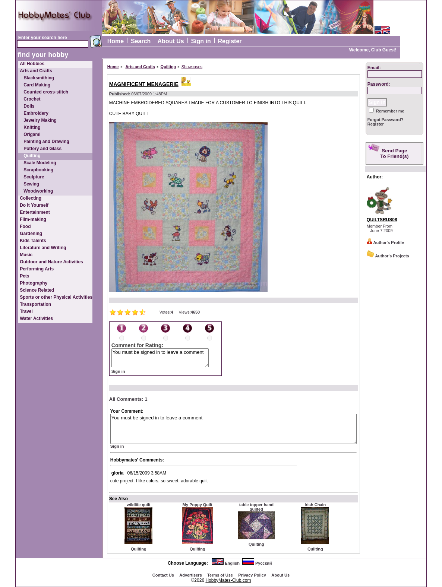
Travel (26, 311)
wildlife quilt (139, 504)
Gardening (31, 233)
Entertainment (35, 212)
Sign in (201, 41)
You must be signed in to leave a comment (160, 357)
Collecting (30, 198)
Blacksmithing (38, 77)
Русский (263, 563)
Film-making (33, 219)
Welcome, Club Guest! (373, 50)
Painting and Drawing (46, 141)
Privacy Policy (252, 575)
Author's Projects (388, 256)
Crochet (31, 99)
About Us (171, 41)
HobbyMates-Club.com (228, 580)
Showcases (191, 66)
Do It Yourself (34, 205)
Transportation (35, 304)
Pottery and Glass (42, 148)
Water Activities (36, 318)
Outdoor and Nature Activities (51, 261)
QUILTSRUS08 (382, 219)
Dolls (28, 106)
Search (141, 41)
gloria (117, 473)
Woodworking (38, 191)
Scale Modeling (39, 162)
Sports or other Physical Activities (56, 297)
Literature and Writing (43, 247)
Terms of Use (220, 575)
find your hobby (43, 54)
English (232, 563)
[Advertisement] (395, 379)
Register (230, 41)
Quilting (31, 155)
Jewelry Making (40, 120)
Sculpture (33, 177)
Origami (31, 134)
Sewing (31, 184)
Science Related (37, 290)
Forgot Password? (385, 119)
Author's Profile (385, 242)
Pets (24, 276)
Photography (33, 283)
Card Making (36, 85)
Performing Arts (37, 269)
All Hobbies (32, 63)
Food (25, 226)
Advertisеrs (190, 575)
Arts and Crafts (36, 70)
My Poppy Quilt (197, 504)
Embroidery (35, 113)
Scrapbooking (38, 169)
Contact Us (163, 575)
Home (115, 41)
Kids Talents (33, 240)
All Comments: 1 (128, 399)
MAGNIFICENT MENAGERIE (144, 84)
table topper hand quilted (256, 506)
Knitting (31, 127)
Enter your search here (42, 37)
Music (26, 254)
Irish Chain (315, 504)
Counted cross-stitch (45, 92)
